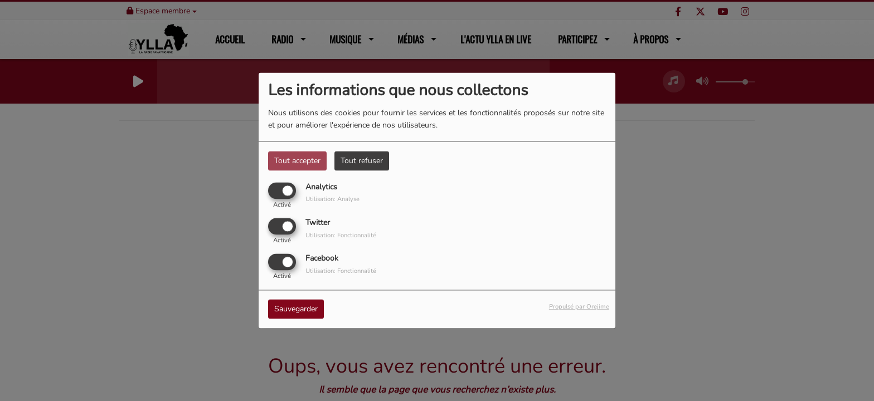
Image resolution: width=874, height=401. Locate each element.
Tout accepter (297, 160)
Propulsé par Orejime (579, 307)
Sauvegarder (296, 309)
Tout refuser (362, 160)
